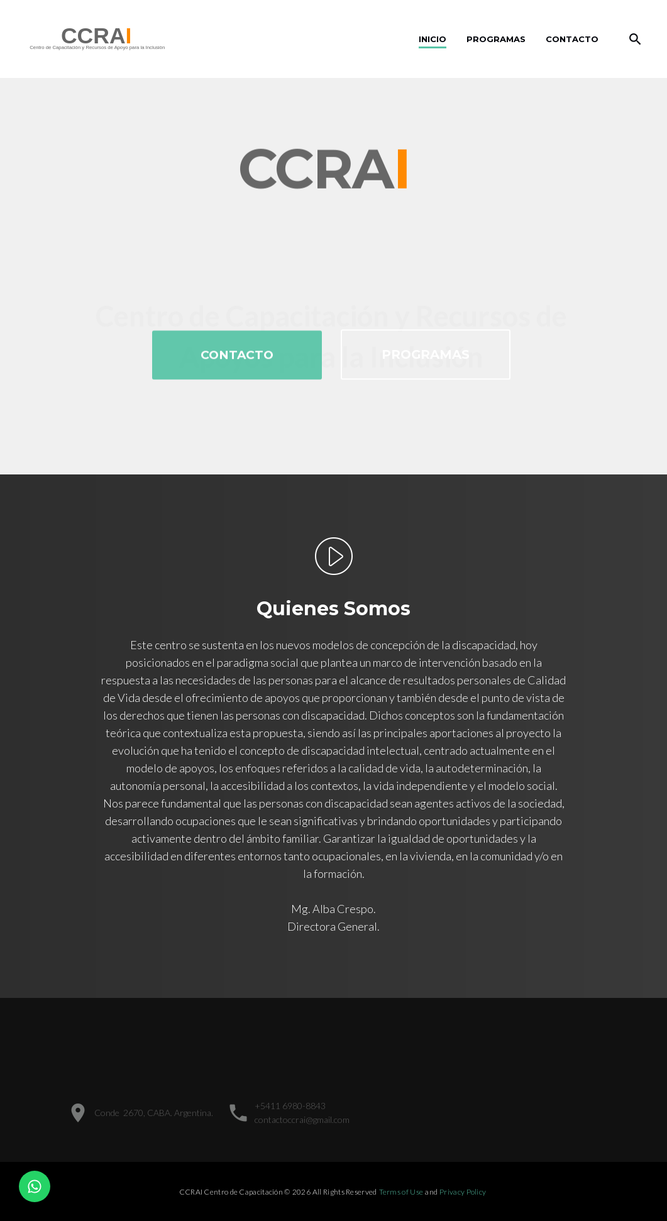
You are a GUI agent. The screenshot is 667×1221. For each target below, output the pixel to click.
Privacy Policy (462, 1191)
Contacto (572, 39)
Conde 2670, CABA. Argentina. (153, 1112)
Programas (496, 39)
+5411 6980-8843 (290, 1105)
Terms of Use (401, 1191)
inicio (432, 39)
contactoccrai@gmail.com (302, 1119)
